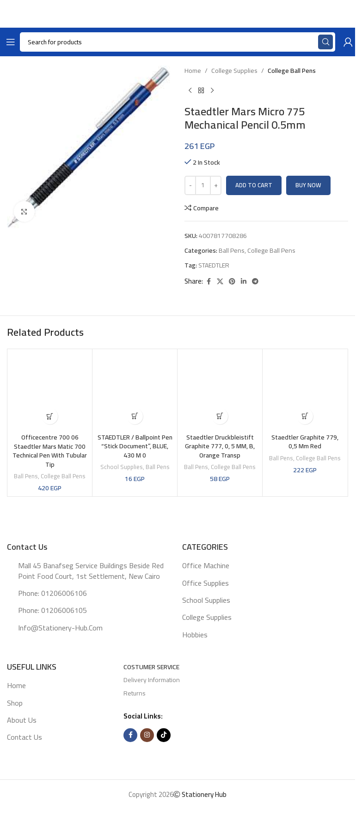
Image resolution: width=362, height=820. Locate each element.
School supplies (121, 467)
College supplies (234, 70)
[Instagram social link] (147, 735)
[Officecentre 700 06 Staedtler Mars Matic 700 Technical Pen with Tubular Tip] (49, 391)
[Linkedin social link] (243, 281)
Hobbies (195, 635)
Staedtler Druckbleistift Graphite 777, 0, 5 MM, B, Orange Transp (220, 446)
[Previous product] (190, 90)
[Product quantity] (203, 185)
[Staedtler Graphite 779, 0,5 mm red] (305, 391)
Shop (15, 703)
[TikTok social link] (164, 735)
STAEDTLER (213, 265)
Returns (134, 693)
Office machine (205, 565)
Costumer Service (151, 667)
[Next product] (212, 90)
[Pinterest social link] (232, 281)
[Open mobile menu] (8, 42)
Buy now (308, 184)
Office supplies (205, 583)
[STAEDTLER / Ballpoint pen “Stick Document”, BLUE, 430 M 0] (134, 391)
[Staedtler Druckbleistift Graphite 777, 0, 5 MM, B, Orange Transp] (220, 391)
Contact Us (24, 737)
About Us (22, 720)
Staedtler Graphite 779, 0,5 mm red (304, 441)
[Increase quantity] (215, 185)
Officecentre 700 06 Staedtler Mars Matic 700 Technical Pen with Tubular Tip (49, 450)
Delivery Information (151, 680)
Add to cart (253, 184)
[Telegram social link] (255, 281)
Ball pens (232, 250)
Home (192, 70)
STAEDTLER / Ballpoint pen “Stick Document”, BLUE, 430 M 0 (135, 446)
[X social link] (220, 281)
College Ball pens (292, 70)
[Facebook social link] (208, 281)
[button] (50, 416)
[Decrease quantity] (190, 185)
